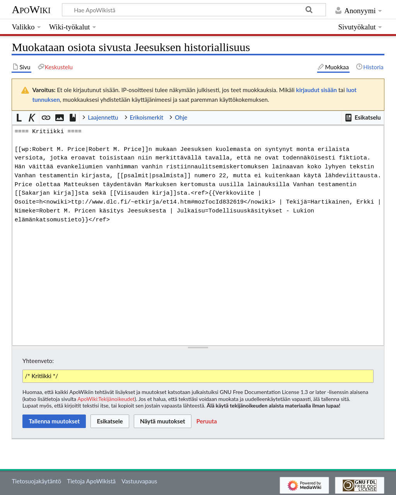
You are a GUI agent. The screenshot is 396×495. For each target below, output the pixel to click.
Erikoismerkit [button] (147, 117)
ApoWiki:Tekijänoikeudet (106, 399)
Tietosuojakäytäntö (36, 481)
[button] (362, 117)
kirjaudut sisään (316, 89)
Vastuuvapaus (139, 481)
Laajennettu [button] (103, 117)
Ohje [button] (181, 117)
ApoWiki (31, 9)
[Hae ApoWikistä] (194, 9)
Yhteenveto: (38, 360)
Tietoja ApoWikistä (91, 481)
